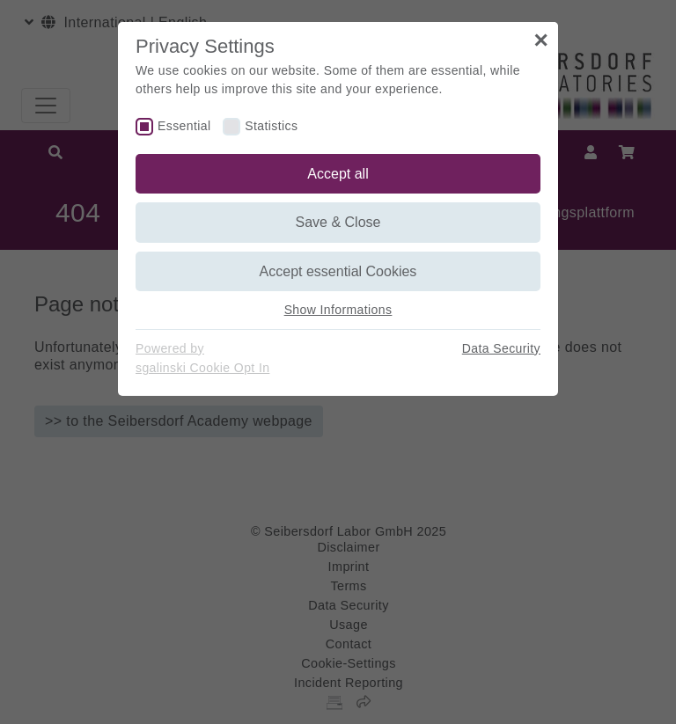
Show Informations (338, 310)
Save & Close (338, 222)
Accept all (337, 173)
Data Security (501, 348)
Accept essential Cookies (338, 271)
